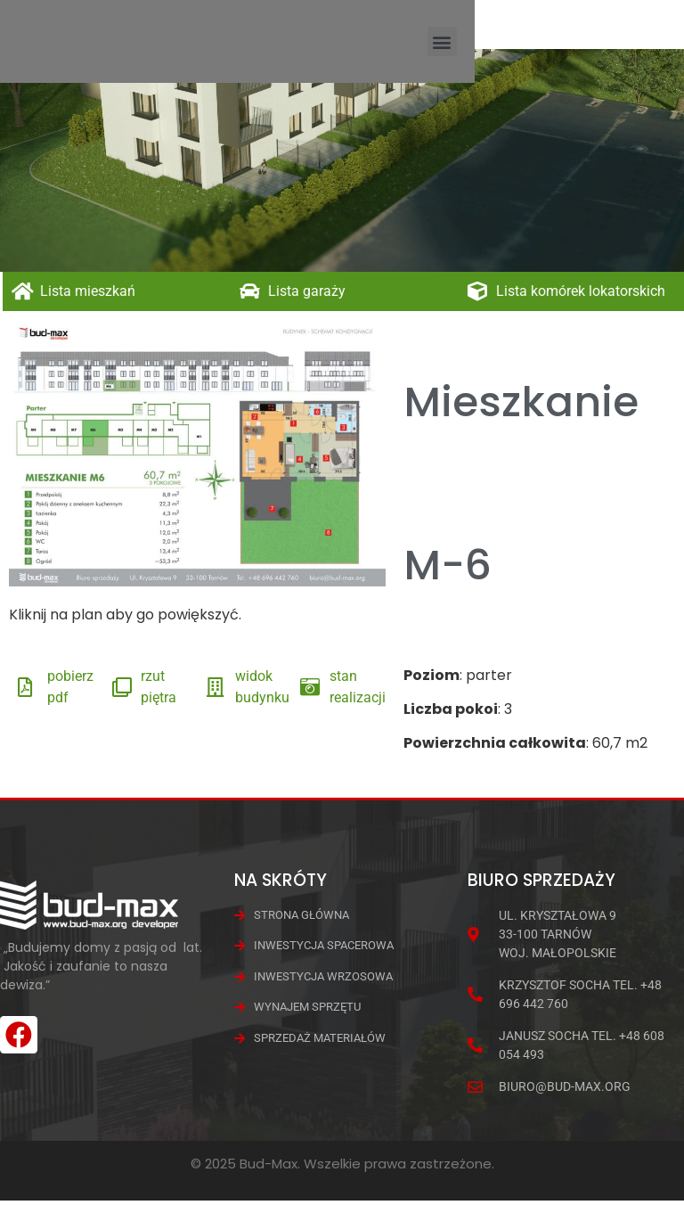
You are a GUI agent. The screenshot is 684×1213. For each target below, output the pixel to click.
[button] (651, 47)
